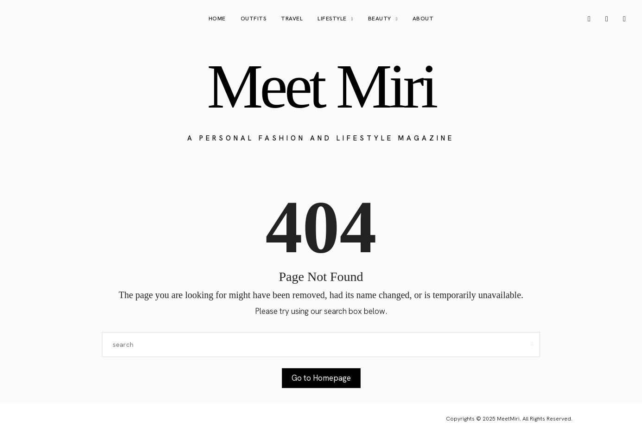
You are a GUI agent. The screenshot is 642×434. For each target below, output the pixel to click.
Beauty (379, 18)
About (423, 18)
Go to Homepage (321, 378)
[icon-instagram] (589, 19)
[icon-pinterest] (606, 19)
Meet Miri (321, 86)
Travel (292, 18)
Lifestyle (332, 18)
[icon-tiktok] (624, 19)
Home (217, 18)
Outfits (254, 18)
